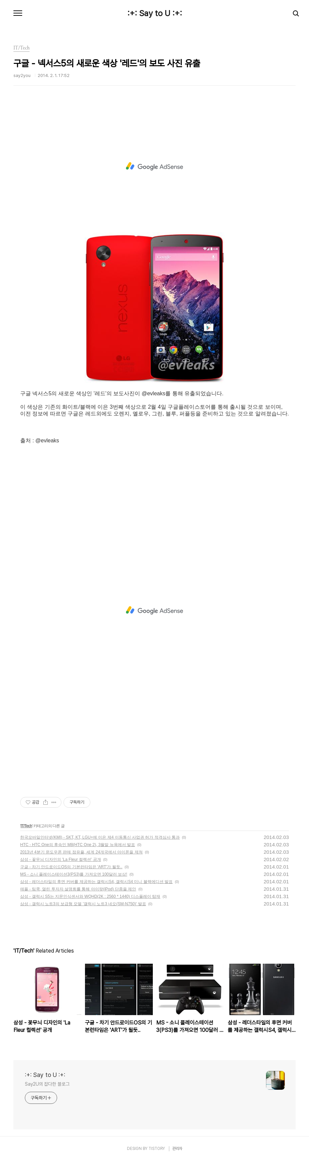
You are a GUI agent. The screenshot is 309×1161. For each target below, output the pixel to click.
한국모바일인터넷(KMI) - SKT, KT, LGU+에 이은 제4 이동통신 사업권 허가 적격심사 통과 (100, 837)
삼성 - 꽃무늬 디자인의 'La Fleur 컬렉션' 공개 (60, 859)
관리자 (177, 1148)
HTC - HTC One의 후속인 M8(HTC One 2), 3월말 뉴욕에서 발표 (77, 844)
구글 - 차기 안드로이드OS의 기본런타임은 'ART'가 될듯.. (71, 867)
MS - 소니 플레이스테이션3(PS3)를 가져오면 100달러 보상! (73, 874)
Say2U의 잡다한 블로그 (47, 1084)
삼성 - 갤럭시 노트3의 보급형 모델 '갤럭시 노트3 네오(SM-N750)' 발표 (83, 904)
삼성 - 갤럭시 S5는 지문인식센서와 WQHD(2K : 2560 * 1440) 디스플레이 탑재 (90, 896)
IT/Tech (26, 826)
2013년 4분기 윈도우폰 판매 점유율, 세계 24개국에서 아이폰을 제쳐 (81, 852)
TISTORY (156, 1148)
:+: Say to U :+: (154, 13)
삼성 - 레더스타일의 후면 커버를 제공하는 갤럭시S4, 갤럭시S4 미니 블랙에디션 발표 (96, 881)
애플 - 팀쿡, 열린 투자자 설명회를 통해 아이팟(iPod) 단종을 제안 (78, 889)
